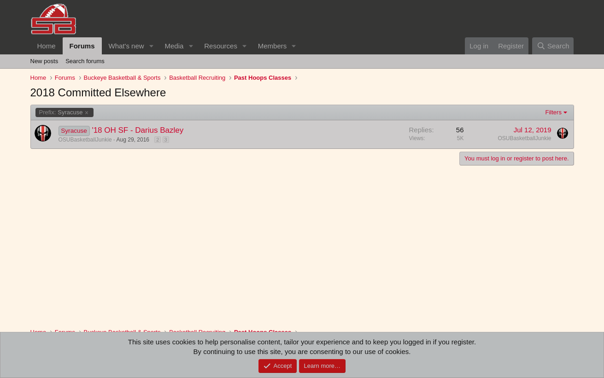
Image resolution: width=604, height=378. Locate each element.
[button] (151, 45)
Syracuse (61, 112)
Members (272, 46)
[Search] (553, 45)
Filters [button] (553, 112)
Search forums (85, 61)
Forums (82, 46)
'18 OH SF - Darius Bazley (137, 130)
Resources (220, 46)
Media (173, 46)
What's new (126, 46)
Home (46, 46)
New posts (44, 61)
